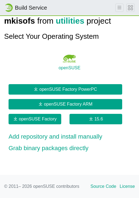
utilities (70, 20)
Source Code (103, 186)
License (127, 186)
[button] (69, 136)
